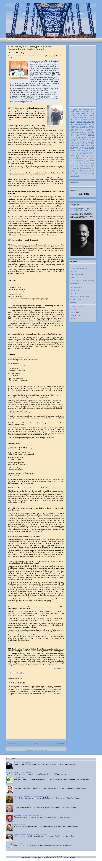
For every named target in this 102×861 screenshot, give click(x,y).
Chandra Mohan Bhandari (79, 136)
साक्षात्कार (73, 134)
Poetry (87, 109)
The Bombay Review (77, 274)
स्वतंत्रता (83, 165)
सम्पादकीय (88, 123)
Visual (81, 163)
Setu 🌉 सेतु (51, 6)
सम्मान (77, 145)
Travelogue (80, 152)
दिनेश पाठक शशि (90, 128)
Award (72, 154)
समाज (72, 170)
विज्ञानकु (72, 145)
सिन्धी (81, 154)
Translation (91, 121)
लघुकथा (72, 123)
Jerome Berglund (81, 137)
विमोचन (78, 165)
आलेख (77, 112)
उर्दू (85, 147)
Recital (75, 172)
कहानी (82, 112)
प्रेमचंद (86, 149)
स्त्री (85, 154)
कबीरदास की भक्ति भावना (20, 825)
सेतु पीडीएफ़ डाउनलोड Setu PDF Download (82, 280)
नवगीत (92, 167)
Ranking (86, 170)
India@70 (78, 150)
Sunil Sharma (85, 119)
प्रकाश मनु (80, 121)
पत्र (90, 139)
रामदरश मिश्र (74, 162)
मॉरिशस (92, 157)
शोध (93, 126)
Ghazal (89, 126)
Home (36, 744)
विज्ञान (76, 149)
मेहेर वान (91, 137)
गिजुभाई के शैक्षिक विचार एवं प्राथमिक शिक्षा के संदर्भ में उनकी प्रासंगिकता (30, 834)
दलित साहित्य (86, 162)
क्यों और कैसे (87, 157)
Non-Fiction (83, 155)
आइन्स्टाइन (81, 157)
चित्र (72, 140)
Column (87, 152)
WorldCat (73, 271)
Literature (79, 162)
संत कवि (73, 158)
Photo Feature (75, 124)
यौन (71, 168)
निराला (84, 158)
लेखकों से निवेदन (75, 284)
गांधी (84, 152)
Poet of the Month (83, 175)
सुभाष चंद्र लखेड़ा (86, 140)
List (72, 119)
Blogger (78, 857)
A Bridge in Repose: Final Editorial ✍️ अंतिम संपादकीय (80, 209)
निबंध (80, 131)
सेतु (33, 39)
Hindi (72, 112)
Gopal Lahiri (74, 128)
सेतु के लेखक (74, 293)
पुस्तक (78, 114)
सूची (82, 124)
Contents (74, 117)
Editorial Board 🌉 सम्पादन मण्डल (80, 296)
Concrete (73, 150)
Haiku (92, 142)
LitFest (87, 160)
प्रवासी (83, 142)
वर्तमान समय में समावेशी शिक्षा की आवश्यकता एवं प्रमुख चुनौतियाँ (28, 815)
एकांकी (89, 173)
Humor (92, 165)
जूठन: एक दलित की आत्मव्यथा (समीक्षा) (21, 844)
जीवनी (74, 140)
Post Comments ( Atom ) (40, 750)
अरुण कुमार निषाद (75, 144)
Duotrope (73, 265)
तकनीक (79, 172)
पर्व (93, 158)
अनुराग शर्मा (77, 119)
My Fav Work (74, 167)
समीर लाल (91, 134)
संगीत (72, 175)
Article (92, 115)
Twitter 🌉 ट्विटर (75, 315)
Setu (27, 39)
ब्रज (93, 170)
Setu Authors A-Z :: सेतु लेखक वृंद (22, 763)
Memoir (92, 132)
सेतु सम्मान (89, 158)
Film (81, 168)
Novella (82, 147)
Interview (73, 126)
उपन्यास (72, 165)
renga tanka (81, 167)
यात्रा (88, 147)
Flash (88, 131)
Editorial (85, 114)
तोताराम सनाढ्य (91, 175)
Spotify (73, 318)
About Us (65, 39)
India (80, 115)
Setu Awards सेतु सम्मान (20, 777)
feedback (85, 173)
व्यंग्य (93, 123)
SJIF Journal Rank (76, 287)
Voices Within (89, 117)
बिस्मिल (92, 145)
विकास (88, 172)
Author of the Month (82, 132)
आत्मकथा (79, 140)
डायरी (90, 170)
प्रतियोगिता (73, 157)
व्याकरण (74, 168)
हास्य (83, 160)
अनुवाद (84, 123)
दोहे (77, 160)
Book (92, 114)
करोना (82, 145)
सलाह (74, 163)
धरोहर (72, 129)
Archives (74, 39)
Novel (86, 139)
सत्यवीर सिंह (91, 149)
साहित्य (88, 142)
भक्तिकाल (92, 162)
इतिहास (83, 150)
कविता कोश (73, 303)
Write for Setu (75, 290)
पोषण (87, 145)
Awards (56, 39)
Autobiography (75, 147)
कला (87, 150)
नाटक (80, 160)
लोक (72, 163)
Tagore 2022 (81, 149)
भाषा (93, 139)
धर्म (75, 165)
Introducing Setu (18, 787)
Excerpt (84, 126)
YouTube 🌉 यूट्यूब (76, 312)
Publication (79, 158)
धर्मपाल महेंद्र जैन (89, 124)
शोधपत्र (80, 117)
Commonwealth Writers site (79, 268)
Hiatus (39, 39)
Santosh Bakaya (84, 129)
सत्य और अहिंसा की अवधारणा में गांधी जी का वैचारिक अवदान (19, 772)
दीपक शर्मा (79, 123)
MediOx (73, 277)
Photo (76, 154)
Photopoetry (76, 175)
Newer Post (12, 744)
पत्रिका (92, 173)
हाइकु (78, 168)
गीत (76, 134)
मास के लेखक (73, 176)
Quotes (81, 170)
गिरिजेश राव (88, 167)
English (74, 109)
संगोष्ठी (77, 176)
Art (76, 123)
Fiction (87, 112)
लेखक (72, 114)
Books (20, 39)
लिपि (93, 168)
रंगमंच (85, 172)
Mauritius (73, 160)
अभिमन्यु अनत (86, 163)
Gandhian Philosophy (77, 139)
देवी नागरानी (81, 134)
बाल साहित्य (79, 126)
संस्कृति (77, 157)
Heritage (87, 165)
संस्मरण (76, 131)
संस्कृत (83, 144)
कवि (85, 121)
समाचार (84, 131)
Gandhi (77, 155)
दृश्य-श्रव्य (92, 160)
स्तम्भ (85, 115)
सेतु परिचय (73, 309)
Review (73, 115)
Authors (47, 39)
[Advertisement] (82, 75)
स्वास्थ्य (77, 163)
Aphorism (76, 170)
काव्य (92, 110)
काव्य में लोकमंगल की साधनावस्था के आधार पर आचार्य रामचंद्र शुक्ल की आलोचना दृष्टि (33, 796)
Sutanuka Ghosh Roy (55, 127)
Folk (72, 172)
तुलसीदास (89, 168)
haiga (84, 168)
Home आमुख (11, 39)
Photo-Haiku (79, 173)
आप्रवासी (92, 163)
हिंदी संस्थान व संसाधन (76, 299)
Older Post (60, 744)
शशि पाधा (86, 134)
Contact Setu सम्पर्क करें (77, 306)
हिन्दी (81, 109)
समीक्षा (92, 112)
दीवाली (82, 172)
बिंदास (76, 129)
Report (88, 155)
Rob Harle (82, 128)
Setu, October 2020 (58, 668)
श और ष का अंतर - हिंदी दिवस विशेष (22, 806)
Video (92, 155)
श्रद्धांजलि (92, 152)
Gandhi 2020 (90, 144)
